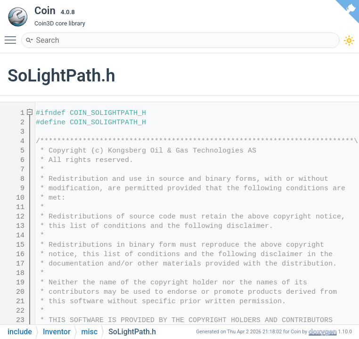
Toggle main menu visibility (13, 35)
